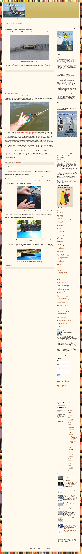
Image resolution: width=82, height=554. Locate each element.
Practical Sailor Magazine (72, 21)
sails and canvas (61, 261)
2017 (70, 456)
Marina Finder (60, 314)
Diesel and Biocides (61, 21)
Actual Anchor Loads (66, 488)
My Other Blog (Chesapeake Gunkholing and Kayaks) (33, 21)
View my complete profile (61, 355)
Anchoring (18, 163)
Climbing (59, 221)
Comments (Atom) (13, 273)
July (71, 436)
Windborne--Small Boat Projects (63, 289)
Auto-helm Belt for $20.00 (62, 301)
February (72, 452)
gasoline (59, 237)
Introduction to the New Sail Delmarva (69, 517)
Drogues (59, 228)
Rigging (59, 258)
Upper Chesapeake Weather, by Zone (64, 320)
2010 (70, 468)
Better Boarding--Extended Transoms (69, 530)
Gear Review (60, 238)
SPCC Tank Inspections (62, 385)
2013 (70, 463)
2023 (70, 417)
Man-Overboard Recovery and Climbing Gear (58, 18)
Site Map (24, 18)
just (58, 244)
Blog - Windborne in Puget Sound (64, 288)
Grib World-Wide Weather (62, 313)
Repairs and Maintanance (62, 255)
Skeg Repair (8, 169)
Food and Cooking (61, 235)
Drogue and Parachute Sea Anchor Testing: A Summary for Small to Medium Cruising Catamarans (69, 503)
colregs (59, 222)
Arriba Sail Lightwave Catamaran (64, 275)
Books (59, 218)
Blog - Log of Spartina (62, 282)
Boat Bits (59, 276)
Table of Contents (60, 159)
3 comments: (19, 70)
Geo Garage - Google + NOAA (63, 311)
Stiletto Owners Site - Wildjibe (63, 296)
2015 (70, 460)
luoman (43, 548)
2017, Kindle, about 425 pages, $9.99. (63, 155)
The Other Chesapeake (62, 386)
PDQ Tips (60, 254)
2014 (70, 461)
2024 (70, 415)
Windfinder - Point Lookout (63, 324)
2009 (70, 470)
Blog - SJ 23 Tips (61, 279)
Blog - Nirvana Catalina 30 (62, 283)
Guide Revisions (61, 239)
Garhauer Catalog (61, 292)
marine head (60, 250)
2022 (70, 419)
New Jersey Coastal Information (63, 316)
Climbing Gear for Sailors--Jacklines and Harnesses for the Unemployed (69, 496)
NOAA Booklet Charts (62, 317)
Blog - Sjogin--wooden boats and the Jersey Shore (66, 286)
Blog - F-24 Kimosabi (62, 280)
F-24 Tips (21, 163)
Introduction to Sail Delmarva (14, 18)
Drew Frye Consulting (62, 380)
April (71, 449)
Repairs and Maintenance (62, 257)
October (71, 430)
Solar (59, 263)
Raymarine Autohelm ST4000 (63, 302)
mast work (60, 251)
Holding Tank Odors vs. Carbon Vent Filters (12, 21)
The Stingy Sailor (61, 273)
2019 (70, 424)
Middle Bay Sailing (61, 291)
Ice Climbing (60, 241)
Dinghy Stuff (60, 225)
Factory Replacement (10, 176)
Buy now (58, 157)
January (71, 454)
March (71, 451)
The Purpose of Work (51, 21)
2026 (70, 412)
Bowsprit (64, 524)
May (71, 447)
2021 (70, 420)
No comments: (18, 162)
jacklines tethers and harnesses (63, 242)
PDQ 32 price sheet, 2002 (62, 298)
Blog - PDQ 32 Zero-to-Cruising (63, 285)
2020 (70, 422)
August (71, 434)
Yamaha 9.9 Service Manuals (63, 305)
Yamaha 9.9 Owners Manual (63, 304)
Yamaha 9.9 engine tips (62, 306)
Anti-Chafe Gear (31, 18)
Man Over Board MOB (62, 248)
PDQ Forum (60, 295)
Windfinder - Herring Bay (62, 323)
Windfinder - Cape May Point (63, 321)
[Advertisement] (29, 81)
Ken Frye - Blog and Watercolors (63, 381)
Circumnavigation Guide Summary (64, 219)
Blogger (50, 548)
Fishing (59, 234)
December (72, 427)
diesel (59, 224)
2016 (70, 458)
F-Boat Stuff (60, 231)
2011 (70, 467)
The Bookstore (19, 23)
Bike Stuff (60, 216)
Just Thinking (60, 245)
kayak (59, 247)
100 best (59, 212)
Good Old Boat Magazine (9, 23)
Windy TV (60, 326)
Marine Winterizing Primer (41, 18)
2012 (70, 465)
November (72, 429)
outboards (60, 252)
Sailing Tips (60, 260)
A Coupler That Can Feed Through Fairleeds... (18, 29)
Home (5, 18)
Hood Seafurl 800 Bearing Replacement (70, 482)
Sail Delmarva (13, 5)
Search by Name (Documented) (63, 299)
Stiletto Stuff (60, 264)
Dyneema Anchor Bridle (12, 93)
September (72, 432)
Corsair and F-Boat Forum (62, 293)
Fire (59, 232)
